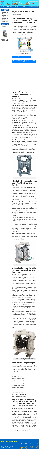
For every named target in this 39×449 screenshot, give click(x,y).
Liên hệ (24, 6)
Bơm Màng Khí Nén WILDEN (5, 16)
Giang (20, 14)
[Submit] (37, 7)
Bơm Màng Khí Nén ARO (5, 13)
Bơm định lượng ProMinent (4, 27)
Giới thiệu (7, 6)
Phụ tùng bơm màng (5, 21)
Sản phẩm (12, 6)
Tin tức (16, 6)
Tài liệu (20, 6)
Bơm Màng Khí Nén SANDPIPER (5, 19)
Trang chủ (3, 6)
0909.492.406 (6, 447)
